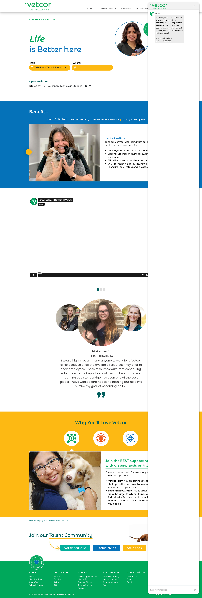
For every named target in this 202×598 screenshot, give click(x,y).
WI (88, 86)
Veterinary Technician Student (50, 67)
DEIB (55, 585)
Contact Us (132, 576)
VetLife (57, 576)
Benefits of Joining (111, 576)
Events (130, 582)
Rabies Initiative (36, 585)
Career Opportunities (87, 576)
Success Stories (85, 582)
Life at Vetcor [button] (108, 8)
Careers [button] (126, 8)
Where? (77, 62)
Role (32, 62)
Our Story (33, 576)
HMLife (56, 582)
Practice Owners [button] (146, 8)
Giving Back (34, 582)
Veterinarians (75, 547)
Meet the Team (36, 579)
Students (134, 547)
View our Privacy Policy (65, 594)
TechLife (57, 579)
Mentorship (83, 579)
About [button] (90, 8)
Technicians (106, 547)
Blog (129, 579)
